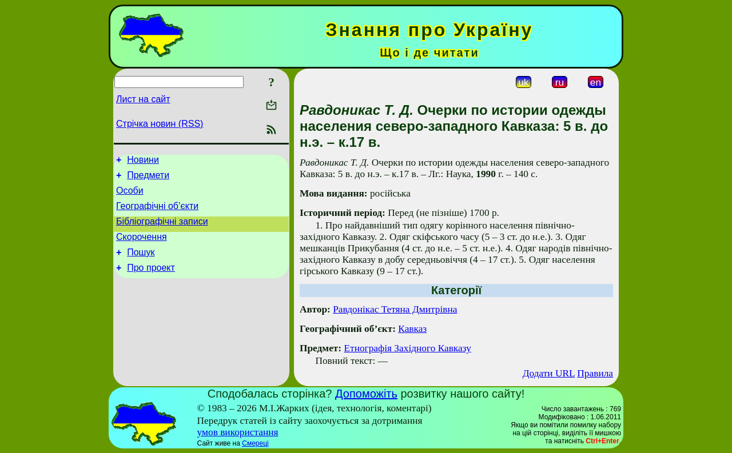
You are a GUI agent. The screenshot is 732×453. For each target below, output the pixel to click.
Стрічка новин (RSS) (159, 124)
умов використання (238, 432)
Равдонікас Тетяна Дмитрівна (395, 309)
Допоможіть (366, 393)
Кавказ (412, 328)
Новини (143, 161)
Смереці (255, 443)
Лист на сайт (143, 99)
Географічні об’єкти (157, 213)
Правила (595, 373)
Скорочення (141, 247)
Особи (130, 196)
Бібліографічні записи (162, 230)
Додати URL (549, 373)
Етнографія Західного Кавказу (407, 348)
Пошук (140, 264)
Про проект (151, 281)
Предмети (148, 178)
